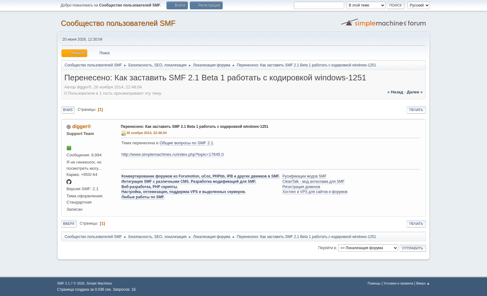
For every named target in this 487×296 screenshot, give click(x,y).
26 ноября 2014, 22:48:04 (146, 133)
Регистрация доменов (301, 187)
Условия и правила (398, 283)
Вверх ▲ (423, 283)
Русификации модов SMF (304, 176)
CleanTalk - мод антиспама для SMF (313, 181)
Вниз (67, 110)
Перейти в (327, 248)
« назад (395, 92)
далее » (415, 92)
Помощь (374, 283)
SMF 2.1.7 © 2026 (70, 283)
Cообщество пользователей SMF (118, 23)
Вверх (69, 224)
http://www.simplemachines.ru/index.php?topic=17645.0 (172, 154)
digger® (81, 126)
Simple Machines (99, 283)
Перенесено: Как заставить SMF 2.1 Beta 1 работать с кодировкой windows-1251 (194, 126)
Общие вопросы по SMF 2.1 (186, 143)
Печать (416, 110)
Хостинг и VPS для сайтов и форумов (314, 192)
